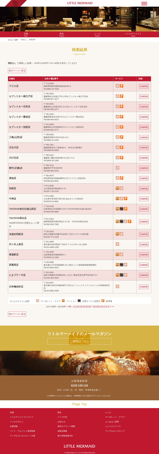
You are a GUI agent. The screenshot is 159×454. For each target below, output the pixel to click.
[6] (90, 306)
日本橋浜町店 (16, 286)
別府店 (12, 188)
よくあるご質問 (112, 422)
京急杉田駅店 (16, 234)
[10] (101, 306)
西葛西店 (13, 265)
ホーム (10, 39)
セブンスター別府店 (19, 127)
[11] (105, 306)
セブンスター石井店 (19, 106)
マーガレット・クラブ (115, 417)
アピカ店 (13, 86)
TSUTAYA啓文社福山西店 (22, 209)
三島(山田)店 (15, 137)
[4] (84, 306)
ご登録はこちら (79, 341)
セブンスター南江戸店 (21, 96)
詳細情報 (144, 86)
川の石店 (13, 157)
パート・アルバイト (22, 431)
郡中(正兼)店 (15, 168)
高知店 (12, 178)
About (133, 34)
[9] (97, 306)
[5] (87, 306)
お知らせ (61, 422)
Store (26, 34)
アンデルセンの (22, 436)
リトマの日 (62, 417)
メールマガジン (16, 422)
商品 (59, 412)
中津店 (12, 198)
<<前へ (69, 306)
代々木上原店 (16, 244)
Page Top (79, 404)
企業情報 (14, 426)
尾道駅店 (13, 254)
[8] (94, 306)
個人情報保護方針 (65, 436)
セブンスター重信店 (19, 117)
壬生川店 (13, 147)
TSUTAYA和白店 (18, 218)
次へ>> (110, 306)
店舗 (15, 39)
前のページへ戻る (17, 70)
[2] (78, 306)
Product (62, 34)
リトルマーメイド (21, 417)
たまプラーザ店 (17, 275)
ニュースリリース (113, 426)
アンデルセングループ (116, 431)
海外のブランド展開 (66, 426)
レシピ (109, 412)
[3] (81, 306)
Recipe (97, 34)
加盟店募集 (63, 431)
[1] (75, 306)
